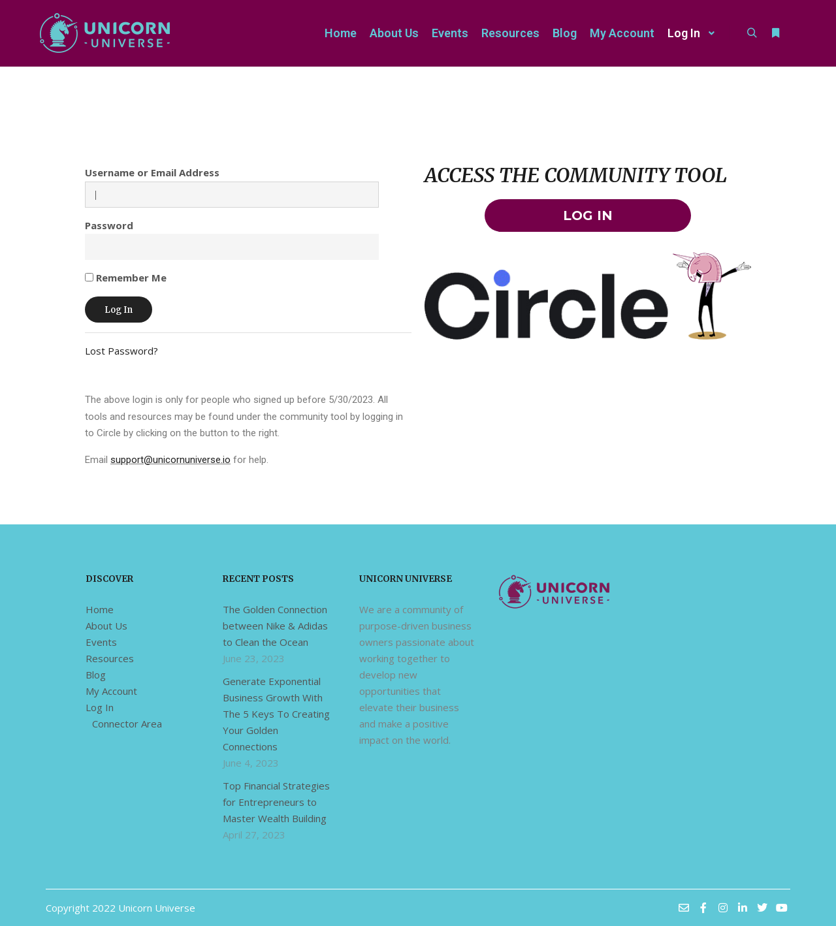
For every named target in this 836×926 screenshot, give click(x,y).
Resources (110, 658)
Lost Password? (121, 350)
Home (100, 609)
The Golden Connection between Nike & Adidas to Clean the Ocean (275, 625)
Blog (96, 674)
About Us (106, 625)
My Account (111, 690)
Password (109, 225)
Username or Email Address (152, 172)
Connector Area (127, 723)
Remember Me (126, 277)
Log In (100, 707)
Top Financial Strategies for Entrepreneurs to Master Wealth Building (276, 802)
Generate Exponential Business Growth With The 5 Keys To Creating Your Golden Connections (276, 714)
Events (101, 641)
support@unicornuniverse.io (170, 460)
